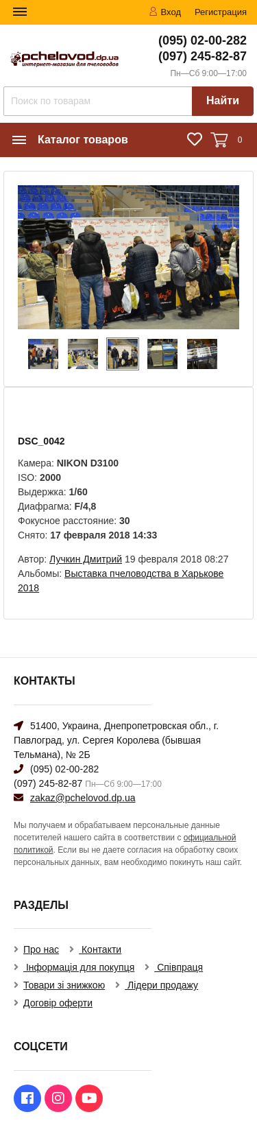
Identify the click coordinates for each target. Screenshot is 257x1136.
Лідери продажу (161, 985)
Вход (165, 12)
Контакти (100, 949)
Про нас (41, 949)
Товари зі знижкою (64, 985)
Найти (222, 100)
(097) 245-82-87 (202, 56)
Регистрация (221, 12)
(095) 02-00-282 (202, 40)
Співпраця (178, 967)
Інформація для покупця (78, 967)
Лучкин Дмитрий (85, 559)
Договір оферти (58, 1002)
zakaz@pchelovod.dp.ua (83, 797)
